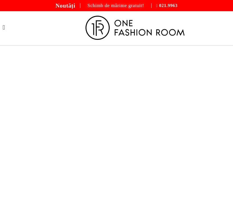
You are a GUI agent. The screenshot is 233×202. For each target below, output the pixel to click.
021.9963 (168, 5)
